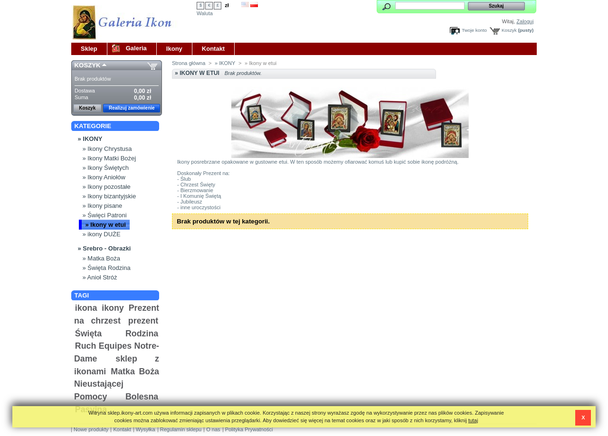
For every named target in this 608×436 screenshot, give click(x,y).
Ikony (174, 48)
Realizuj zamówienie (132, 108)
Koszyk (509, 30)
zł (227, 5)
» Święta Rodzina (107, 267)
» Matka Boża (102, 258)
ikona (86, 308)
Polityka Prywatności (249, 429)
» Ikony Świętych (106, 167)
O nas (213, 429)
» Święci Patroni (105, 215)
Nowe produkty (91, 429)
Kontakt (213, 48)
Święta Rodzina (116, 333)
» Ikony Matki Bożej (109, 158)
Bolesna (141, 396)
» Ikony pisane (103, 205)
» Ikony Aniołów (104, 177)
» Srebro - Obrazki (104, 248)
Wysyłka (145, 429)
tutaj (473, 420)
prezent (143, 320)
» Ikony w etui (106, 224)
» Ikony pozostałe (107, 186)
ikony (113, 308)
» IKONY (90, 138)
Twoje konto (474, 30)
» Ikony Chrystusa (107, 148)
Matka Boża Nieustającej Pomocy (116, 384)
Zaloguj (524, 21)
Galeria (136, 48)
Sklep (89, 48)
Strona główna (188, 63)
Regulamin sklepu (180, 429)
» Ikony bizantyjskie (109, 196)
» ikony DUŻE (102, 234)
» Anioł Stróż (100, 277)
